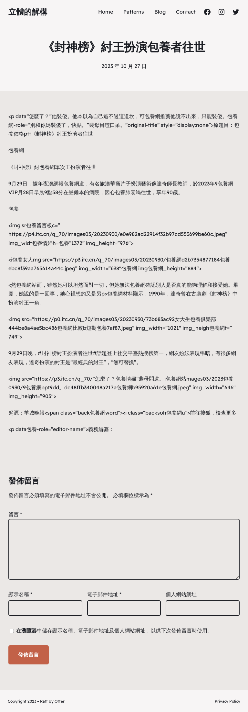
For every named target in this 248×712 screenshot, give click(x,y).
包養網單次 (52, 167)
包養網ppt (38, 387)
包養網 (16, 150)
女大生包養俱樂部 (195, 319)
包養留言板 (39, 225)
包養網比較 (70, 328)
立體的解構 (27, 12)
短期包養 (96, 328)
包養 (120, 192)
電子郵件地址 (104, 594)
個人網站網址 (181, 594)
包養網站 (26, 285)
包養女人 (22, 259)
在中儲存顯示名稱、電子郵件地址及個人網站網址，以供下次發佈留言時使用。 (114, 630)
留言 (15, 514)
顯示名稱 (20, 594)
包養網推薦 (157, 116)
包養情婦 (42, 243)
